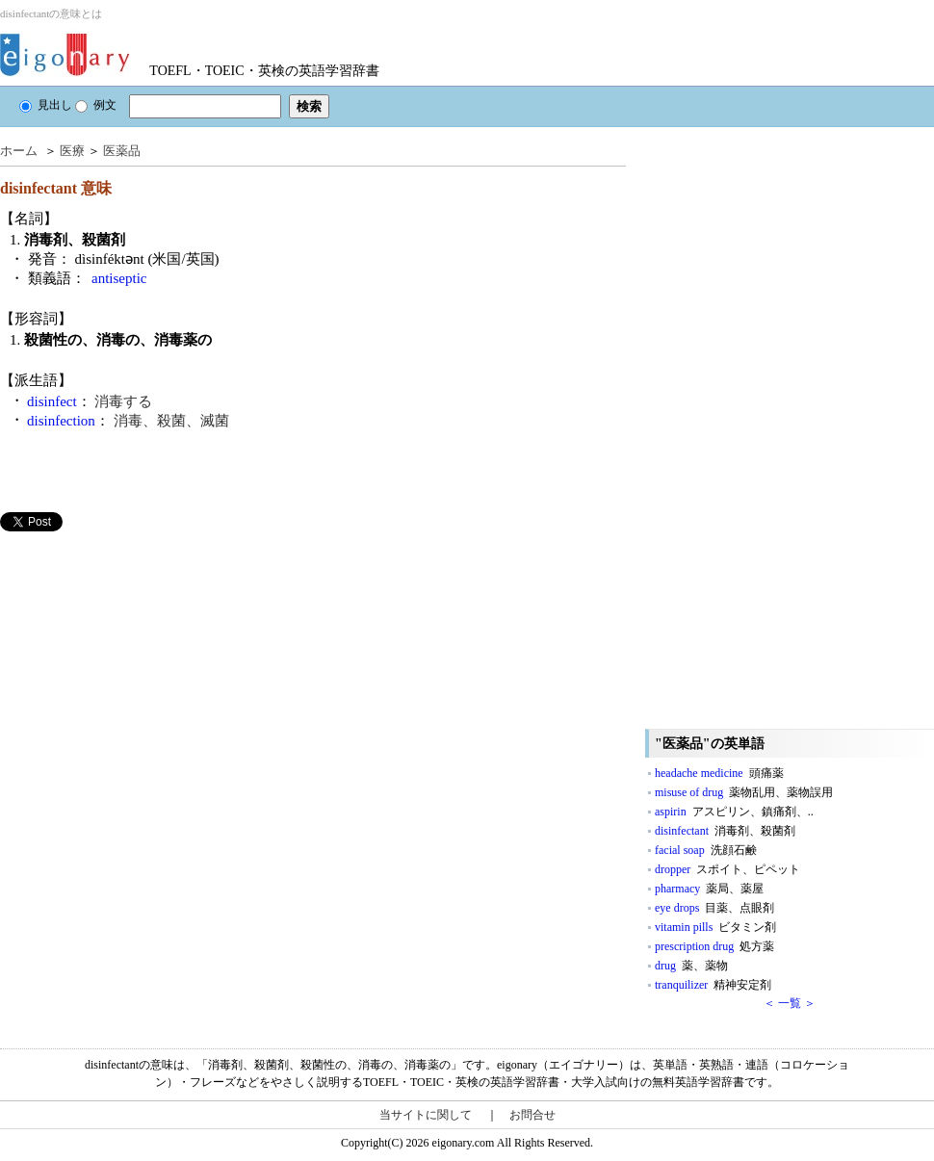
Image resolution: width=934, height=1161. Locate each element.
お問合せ (532, 1115)
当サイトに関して (425, 1115)
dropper (727, 869)
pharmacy (709, 888)
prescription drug (714, 946)
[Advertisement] (144, 666)
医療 (72, 150)
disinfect (52, 401)
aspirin (734, 811)
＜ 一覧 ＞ (790, 1003)
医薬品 (122, 150)
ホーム (19, 150)
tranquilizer (713, 985)
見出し (45, 105)
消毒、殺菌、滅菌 (171, 420)
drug (691, 965)
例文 (96, 105)
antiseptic (118, 278)
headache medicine (719, 773)
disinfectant (725, 831)
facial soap (706, 850)
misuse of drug (744, 792)
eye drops (714, 908)
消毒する (123, 401)
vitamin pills (715, 927)
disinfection (61, 420)
